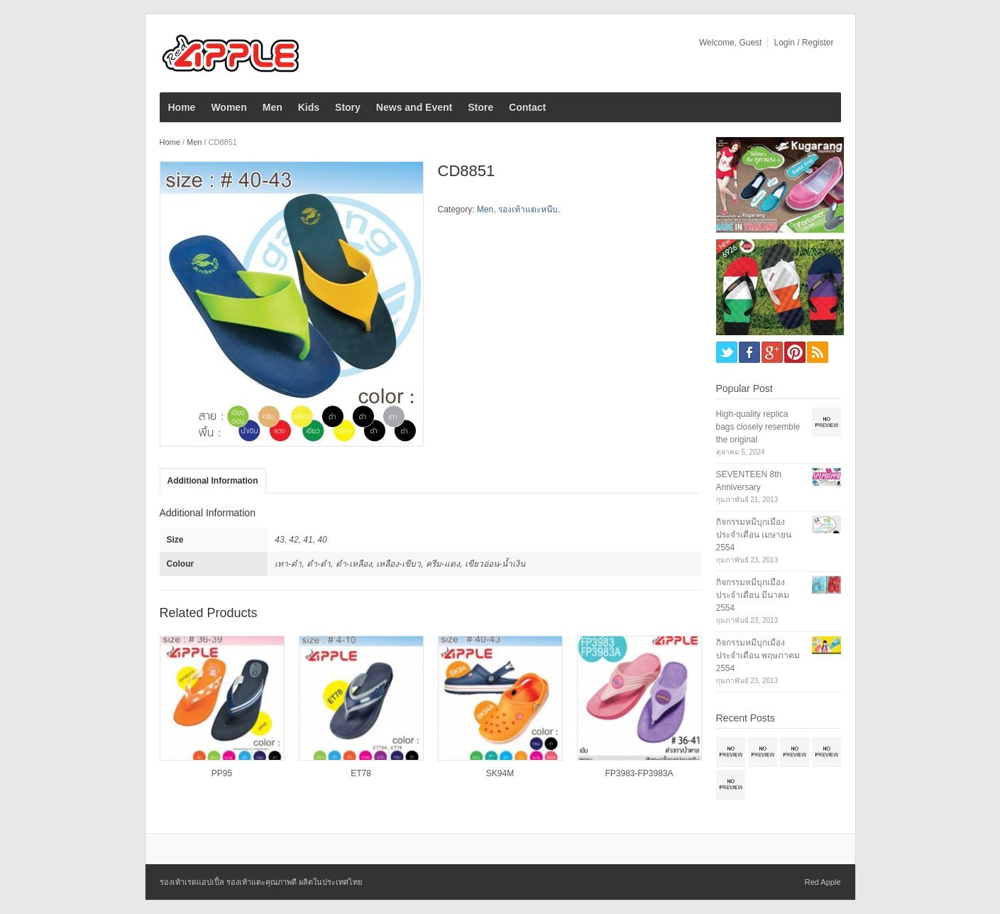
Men (272, 107)
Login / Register (803, 43)
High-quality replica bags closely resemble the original (758, 427)
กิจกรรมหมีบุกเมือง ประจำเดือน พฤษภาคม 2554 (758, 655)
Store (480, 107)
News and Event (414, 107)
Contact (527, 107)
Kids (308, 107)
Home (182, 107)
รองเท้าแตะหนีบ (528, 209)
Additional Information (212, 481)
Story (348, 107)
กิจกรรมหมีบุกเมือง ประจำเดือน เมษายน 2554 (753, 535)
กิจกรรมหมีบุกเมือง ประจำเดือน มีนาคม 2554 (752, 595)
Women (228, 107)
